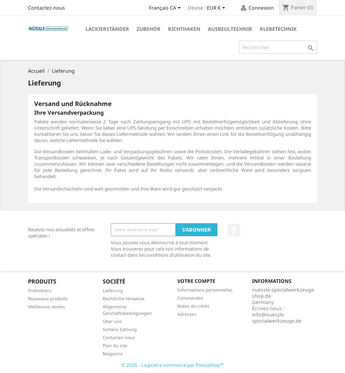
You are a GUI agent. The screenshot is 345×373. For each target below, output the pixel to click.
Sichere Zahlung (120, 329)
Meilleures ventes (46, 307)
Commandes (190, 298)
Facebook (234, 230)
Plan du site (115, 345)
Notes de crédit (193, 306)
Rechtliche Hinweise (124, 299)
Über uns (112, 321)
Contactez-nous (46, 7)
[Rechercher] (278, 47)
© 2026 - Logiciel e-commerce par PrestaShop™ (172, 365)
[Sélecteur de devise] (217, 8)
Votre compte (196, 281)
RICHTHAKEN (184, 28)
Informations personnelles (205, 290)
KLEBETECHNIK (278, 28)
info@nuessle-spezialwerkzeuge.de (276, 317)
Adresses (186, 314)
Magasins (113, 354)
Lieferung (113, 290)
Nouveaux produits (48, 299)
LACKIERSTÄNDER (107, 28)
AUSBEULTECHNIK (230, 28)
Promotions (40, 290)
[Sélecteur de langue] (166, 8)
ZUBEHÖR (149, 28)
